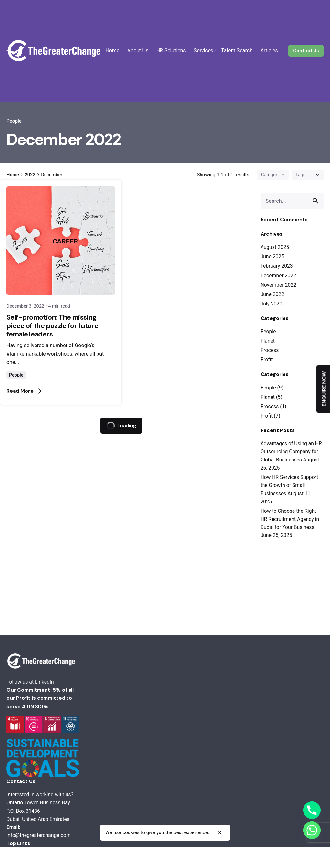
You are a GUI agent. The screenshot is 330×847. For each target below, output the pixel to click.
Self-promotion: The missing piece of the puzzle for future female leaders (52, 326)
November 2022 (278, 285)
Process (270, 350)
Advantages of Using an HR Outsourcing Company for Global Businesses (291, 451)
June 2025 (272, 256)
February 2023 (277, 266)
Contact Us (306, 51)
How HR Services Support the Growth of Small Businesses (289, 485)
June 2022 (272, 294)
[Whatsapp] (312, 830)
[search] (315, 201)
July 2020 (272, 304)
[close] (219, 832)
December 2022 (278, 276)
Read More (23, 390)
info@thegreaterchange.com (38, 835)
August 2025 (275, 247)
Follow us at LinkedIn (30, 682)
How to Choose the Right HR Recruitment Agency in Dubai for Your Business (290, 519)
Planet (268, 341)
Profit (267, 359)
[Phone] (312, 810)
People (14, 121)
